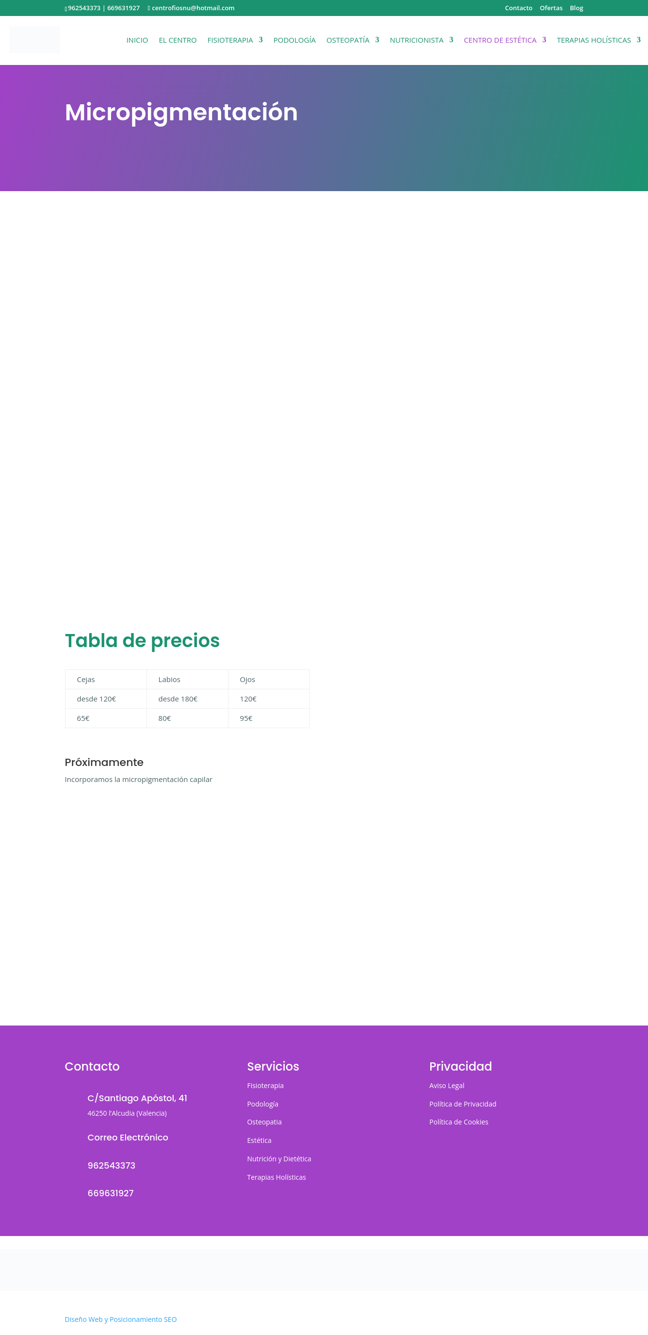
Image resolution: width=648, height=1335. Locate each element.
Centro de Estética (500, 40)
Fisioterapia (230, 40)
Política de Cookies (458, 1121)
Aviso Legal (446, 1085)
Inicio (137, 40)
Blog (576, 8)
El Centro (177, 40)
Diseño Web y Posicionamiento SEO (121, 1319)
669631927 (123, 7)
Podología (295, 40)
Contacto (519, 8)
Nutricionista (417, 40)
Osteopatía (348, 40)
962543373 (84, 7)
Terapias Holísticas (594, 40)
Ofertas (551, 8)
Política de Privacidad (462, 1103)
